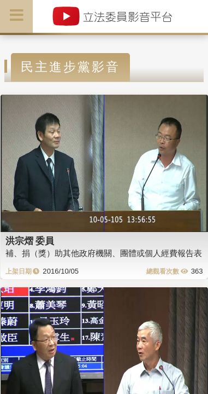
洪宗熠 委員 (30, 241)
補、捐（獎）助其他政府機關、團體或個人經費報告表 (103, 253)
